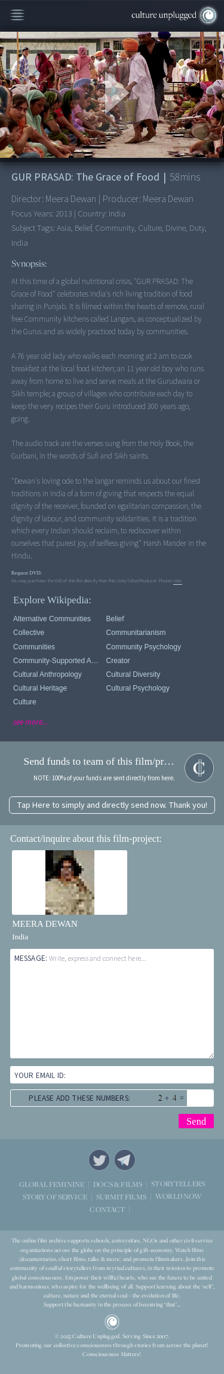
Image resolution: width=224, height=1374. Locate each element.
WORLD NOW (178, 1197)
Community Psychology (143, 647)
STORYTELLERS (178, 1184)
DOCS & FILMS (117, 1184)
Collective (28, 632)
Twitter (99, 1160)
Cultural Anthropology (47, 674)
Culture (24, 702)
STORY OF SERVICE (55, 1196)
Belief (115, 619)
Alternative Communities (52, 619)
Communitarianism (136, 632)
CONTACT (107, 1209)
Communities (34, 647)
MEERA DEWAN (45, 924)
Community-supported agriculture (57, 661)
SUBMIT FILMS (121, 1196)
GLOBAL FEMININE (51, 1184)
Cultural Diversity (133, 674)
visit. (177, 580)
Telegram (125, 1160)
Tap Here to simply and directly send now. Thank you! (112, 805)
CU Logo (112, 1322)
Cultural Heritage (40, 688)
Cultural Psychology (138, 688)
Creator (118, 661)
